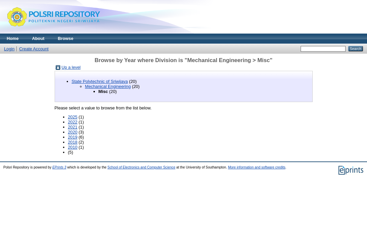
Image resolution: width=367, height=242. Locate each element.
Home (13, 38)
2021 (72, 127)
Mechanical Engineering (108, 86)
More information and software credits (256, 167)
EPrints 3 (59, 167)
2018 (72, 142)
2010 (72, 147)
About (38, 38)
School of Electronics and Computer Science (142, 167)
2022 (72, 122)
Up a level (71, 67)
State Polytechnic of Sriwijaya (100, 81)
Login (9, 48)
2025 (72, 116)
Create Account (34, 48)
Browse (65, 38)
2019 (72, 137)
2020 (72, 132)
